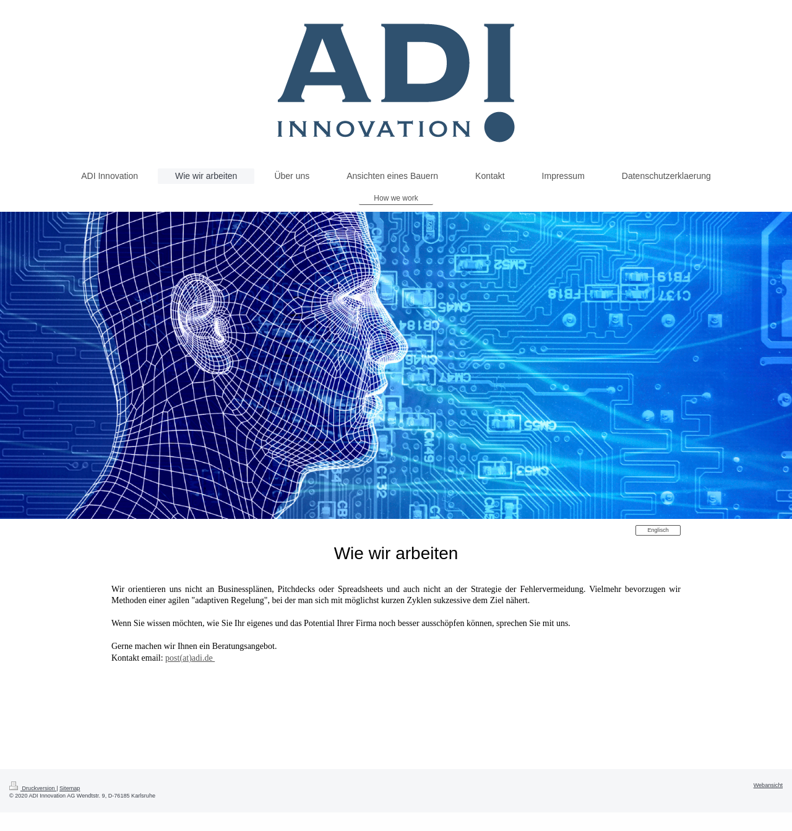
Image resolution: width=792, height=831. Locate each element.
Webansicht (768, 785)
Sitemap (69, 788)
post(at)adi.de (190, 658)
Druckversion (32, 788)
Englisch (657, 530)
